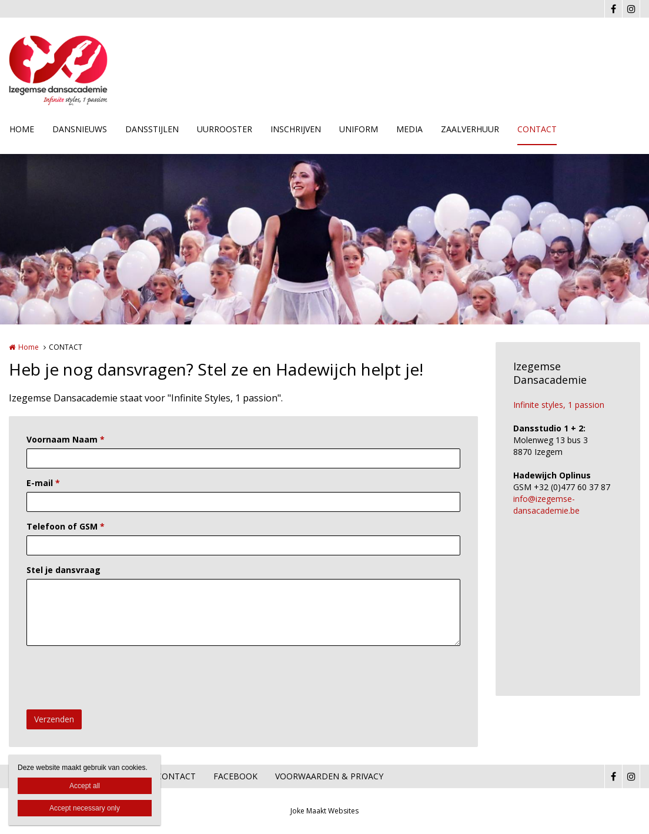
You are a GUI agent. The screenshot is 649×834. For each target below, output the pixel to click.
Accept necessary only (84, 808)
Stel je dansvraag (63, 569)
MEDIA (409, 129)
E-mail (43, 482)
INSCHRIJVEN (295, 129)
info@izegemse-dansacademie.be (546, 504)
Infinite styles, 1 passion (558, 404)
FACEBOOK (235, 776)
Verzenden (54, 719)
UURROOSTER (224, 129)
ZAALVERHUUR (470, 129)
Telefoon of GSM (65, 526)
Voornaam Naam (65, 439)
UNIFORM (358, 129)
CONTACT (537, 129)
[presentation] (115, 678)
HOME (21, 129)
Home (28, 347)
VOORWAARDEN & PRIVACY (329, 776)
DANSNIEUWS (79, 129)
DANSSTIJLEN (152, 129)
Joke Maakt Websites (324, 811)
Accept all (84, 786)
